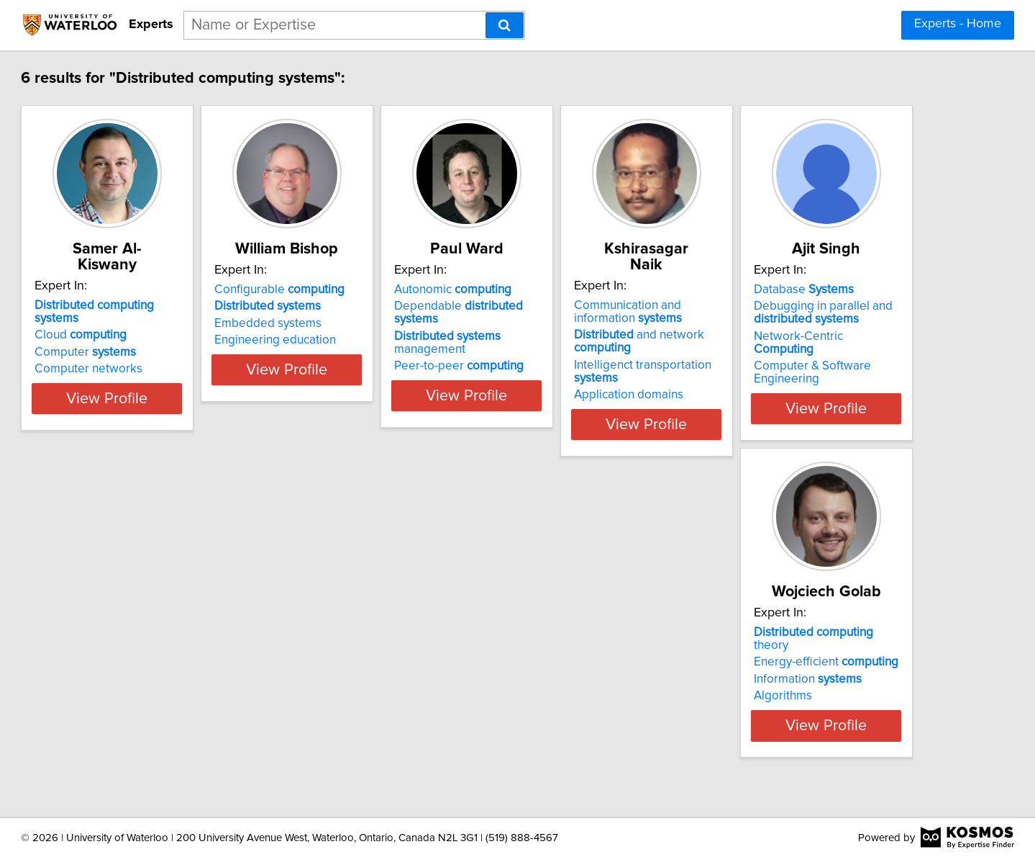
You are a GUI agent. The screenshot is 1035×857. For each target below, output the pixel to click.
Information (370, 666)
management (622, 323)
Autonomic (590, 289)
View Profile (190, 408)
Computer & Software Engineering (158, 702)
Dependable (619, 306)
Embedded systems (369, 323)
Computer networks (154, 339)
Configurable (381, 289)
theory (394, 632)
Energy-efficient (388, 648)
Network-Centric (176, 679)
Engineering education (376, 339)
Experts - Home (957, 23)
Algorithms (345, 682)
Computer (150, 323)
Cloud (146, 306)
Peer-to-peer (596, 339)
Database (150, 632)
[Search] (504, 25)
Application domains (802, 378)
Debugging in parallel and (169, 655)
